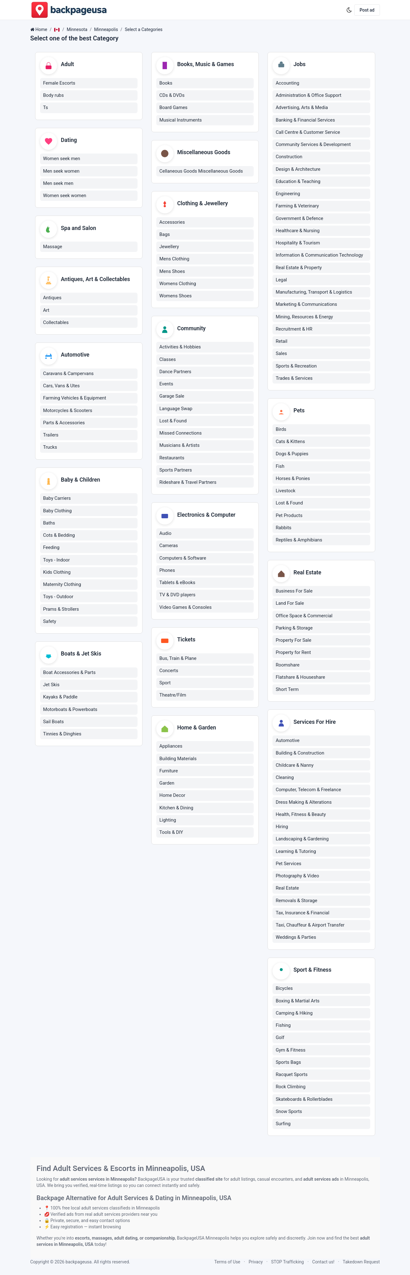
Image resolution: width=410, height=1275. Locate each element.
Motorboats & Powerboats (70, 712)
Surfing (283, 1125)
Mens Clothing (174, 260)
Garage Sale (171, 397)
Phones (167, 572)
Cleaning (285, 779)
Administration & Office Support (308, 95)
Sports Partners (175, 471)
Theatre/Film (172, 697)
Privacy (256, 1261)
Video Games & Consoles (185, 609)
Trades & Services (294, 378)
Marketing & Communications (306, 305)
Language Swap (175, 410)
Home (41, 29)
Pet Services (288, 865)
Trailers (51, 437)
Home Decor (172, 798)
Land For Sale (290, 604)
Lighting (167, 822)
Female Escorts (59, 83)
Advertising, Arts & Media (302, 108)
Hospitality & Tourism (298, 243)
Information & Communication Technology (319, 256)
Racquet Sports (292, 1076)
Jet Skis (51, 687)
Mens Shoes (172, 272)
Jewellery (169, 248)
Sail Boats (53, 724)
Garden (166, 786)
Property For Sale (293, 641)
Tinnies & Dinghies (62, 736)
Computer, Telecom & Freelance (308, 791)
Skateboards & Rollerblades (304, 1101)
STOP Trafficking (287, 1261)
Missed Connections (180, 434)
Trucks (50, 449)
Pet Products (289, 516)
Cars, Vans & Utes (61, 387)
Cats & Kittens (290, 442)
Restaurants (171, 459)
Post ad (367, 10)
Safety (49, 623)
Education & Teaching (298, 182)
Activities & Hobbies (180, 348)
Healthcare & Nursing (297, 231)
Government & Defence (299, 219)
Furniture (168, 773)
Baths (49, 525)
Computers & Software (182, 560)
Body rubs (53, 95)
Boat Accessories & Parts (69, 675)
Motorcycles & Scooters (67, 412)
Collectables (56, 324)
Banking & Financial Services (305, 120)
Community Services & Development (313, 145)
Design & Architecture (298, 169)
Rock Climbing (290, 1088)
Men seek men (58, 184)
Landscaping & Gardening (302, 840)
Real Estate (287, 889)
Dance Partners (175, 373)
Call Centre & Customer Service (308, 132)
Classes (167, 360)
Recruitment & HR (294, 329)
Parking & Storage (294, 629)
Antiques (52, 299)
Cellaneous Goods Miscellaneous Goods (201, 172)
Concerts (168, 673)
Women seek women (64, 196)
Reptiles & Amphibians (299, 541)
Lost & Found (173, 422)
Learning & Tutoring (296, 852)
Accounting (287, 83)
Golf (280, 1039)
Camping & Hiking (294, 1015)
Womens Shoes (175, 297)
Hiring (282, 828)
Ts (45, 108)
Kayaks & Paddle (60, 700)
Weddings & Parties (296, 939)
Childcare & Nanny (295, 767)
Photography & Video (297, 877)
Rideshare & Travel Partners (187, 484)
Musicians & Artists (179, 447)
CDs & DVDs (171, 95)
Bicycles (284, 990)
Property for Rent (293, 653)
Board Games (173, 108)
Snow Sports (289, 1113)
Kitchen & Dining (176, 810)
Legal (281, 280)
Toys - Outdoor (58, 599)
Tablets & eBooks (177, 584)
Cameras (168, 547)
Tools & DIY (171, 835)
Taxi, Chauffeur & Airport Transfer (310, 926)
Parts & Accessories (64, 424)
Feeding (51, 550)
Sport (165, 685)
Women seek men (61, 159)
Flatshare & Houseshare (300, 678)
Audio (165, 535)
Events (166, 385)
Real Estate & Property (299, 268)
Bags (164, 235)
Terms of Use (227, 1261)
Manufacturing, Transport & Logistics (314, 292)
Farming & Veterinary (297, 206)
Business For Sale (294, 592)
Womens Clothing (177, 285)
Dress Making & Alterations (304, 803)
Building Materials (178, 761)
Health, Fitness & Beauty (301, 816)
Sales (281, 354)
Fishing (283, 1027)
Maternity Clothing (62, 586)
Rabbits (283, 528)
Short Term (287, 690)
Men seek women (61, 172)
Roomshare (287, 666)
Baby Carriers (57, 501)
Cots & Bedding (59, 537)
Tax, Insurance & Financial (302, 914)
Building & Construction (300, 754)
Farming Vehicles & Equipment (74, 400)
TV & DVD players (177, 596)
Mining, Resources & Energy (304, 317)
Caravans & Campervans (68, 375)
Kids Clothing (57, 574)
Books (165, 83)
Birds (281, 430)
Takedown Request (361, 1261)
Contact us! (323, 1261)
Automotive (287, 742)
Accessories (172, 223)
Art (46, 311)
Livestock (285, 491)
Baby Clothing (57, 513)
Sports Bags (288, 1064)
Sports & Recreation (296, 366)
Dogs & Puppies (292, 454)
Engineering (288, 194)
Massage (52, 248)
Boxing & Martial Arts (297, 1003)
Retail (281, 341)
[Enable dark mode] (349, 10)
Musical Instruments (180, 120)
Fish (280, 467)
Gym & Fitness (290, 1052)
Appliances (170, 749)
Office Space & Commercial (304, 616)
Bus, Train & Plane (177, 660)
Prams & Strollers (61, 611)
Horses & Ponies (293, 479)
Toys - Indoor (56, 562)
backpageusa (78, 1261)
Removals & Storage (296, 902)
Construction (289, 157)
